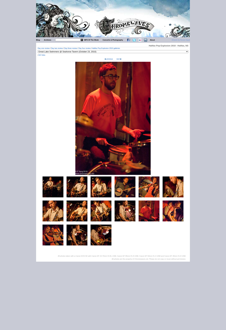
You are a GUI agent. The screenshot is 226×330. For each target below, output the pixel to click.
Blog (38, 40)
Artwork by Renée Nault (181, 40)
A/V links (42, 55)
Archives (47, 40)
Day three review (70, 48)
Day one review (44, 48)
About (152, 40)
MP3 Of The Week (91, 40)
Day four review (84, 48)
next (118, 59)
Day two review (57, 48)
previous (109, 59)
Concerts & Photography (113, 40)
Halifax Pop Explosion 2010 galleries (106, 48)
